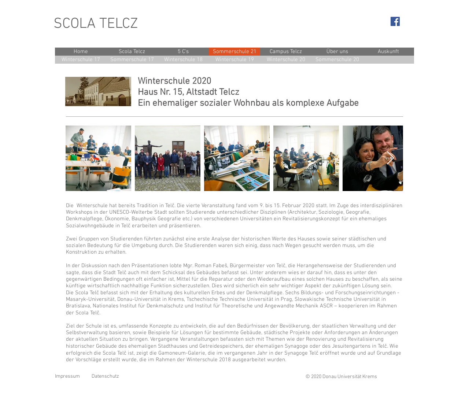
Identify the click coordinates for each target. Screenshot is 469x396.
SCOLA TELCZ (95, 24)
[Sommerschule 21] (234, 52)
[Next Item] (390, 158)
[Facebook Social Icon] (395, 21)
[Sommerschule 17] (132, 60)
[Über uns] (337, 52)
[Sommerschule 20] (337, 60)
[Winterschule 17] (80, 60)
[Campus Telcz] (285, 52)
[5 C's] (183, 52)
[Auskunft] (388, 52)
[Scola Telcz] (132, 52)
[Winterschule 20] (285, 60)
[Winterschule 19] (234, 60)
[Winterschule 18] (183, 60)
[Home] (80, 52)
